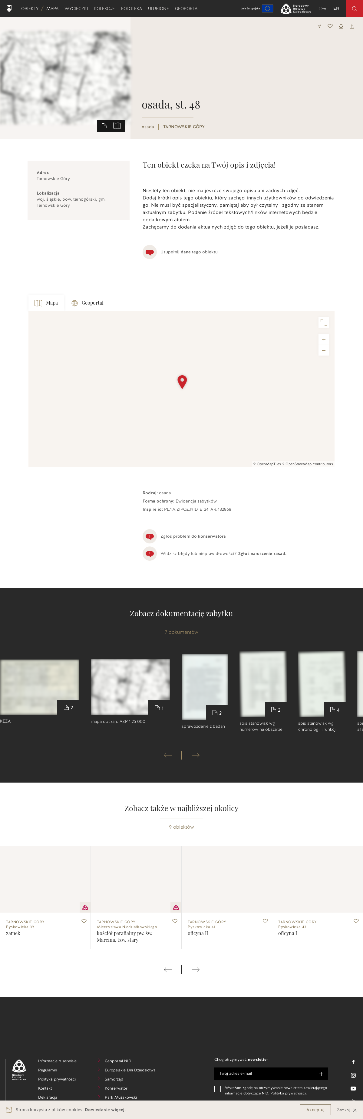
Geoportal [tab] (87, 303)
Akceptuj (315, 1110)
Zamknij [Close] (347, 1109)
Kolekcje (106, 8)
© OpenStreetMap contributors (307, 464)
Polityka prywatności (61, 1080)
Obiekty (31, 8)
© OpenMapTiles (267, 464)
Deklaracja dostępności (59, 1101)
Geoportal (189, 8)
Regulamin (56, 1071)
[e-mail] (271, 1073)
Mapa (53, 8)
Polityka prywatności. (288, 1093)
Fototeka (133, 8)
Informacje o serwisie (61, 1062)
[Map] (181, 389)
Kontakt (54, 1089)
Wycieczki (77, 8)
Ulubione (160, 8)
